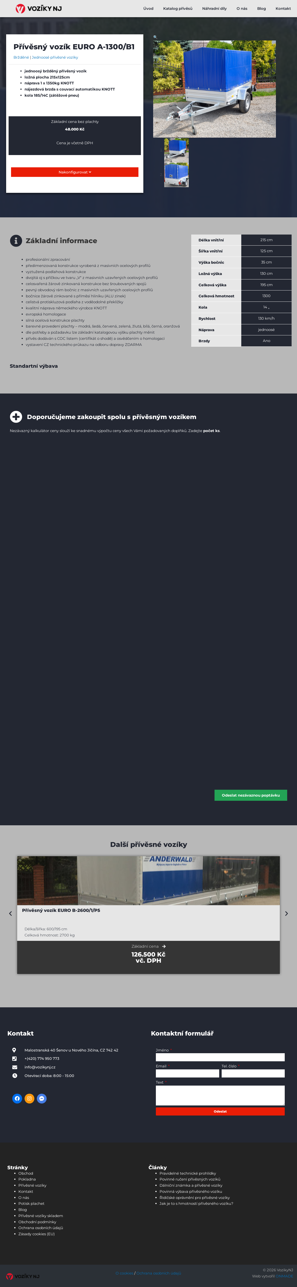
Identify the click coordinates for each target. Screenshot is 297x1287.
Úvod (148, 8)
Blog (261, 8)
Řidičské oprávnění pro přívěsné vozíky (195, 1196)
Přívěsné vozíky (32, 1184)
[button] (155, 37)
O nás (242, 8)
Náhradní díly (214, 8)
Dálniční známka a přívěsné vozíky (191, 1184)
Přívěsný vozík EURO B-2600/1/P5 (61, 909)
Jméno (163, 1048)
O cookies (124, 1272)
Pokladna (27, 1178)
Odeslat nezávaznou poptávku (251, 794)
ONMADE (284, 1275)
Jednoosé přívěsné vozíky (55, 57)
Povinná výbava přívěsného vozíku (191, 1190)
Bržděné (21, 57)
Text (160, 1081)
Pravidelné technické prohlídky (188, 1171)
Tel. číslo (229, 1065)
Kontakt (283, 8)
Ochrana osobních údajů (40, 1226)
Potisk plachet (31, 1202)
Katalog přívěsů (177, 8)
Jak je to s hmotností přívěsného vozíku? (196, 1202)
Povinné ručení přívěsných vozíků (190, 1178)
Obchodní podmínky (37, 1220)
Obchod (25, 1171)
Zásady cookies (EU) (36, 1232)
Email (161, 1065)
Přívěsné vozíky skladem (40, 1214)
